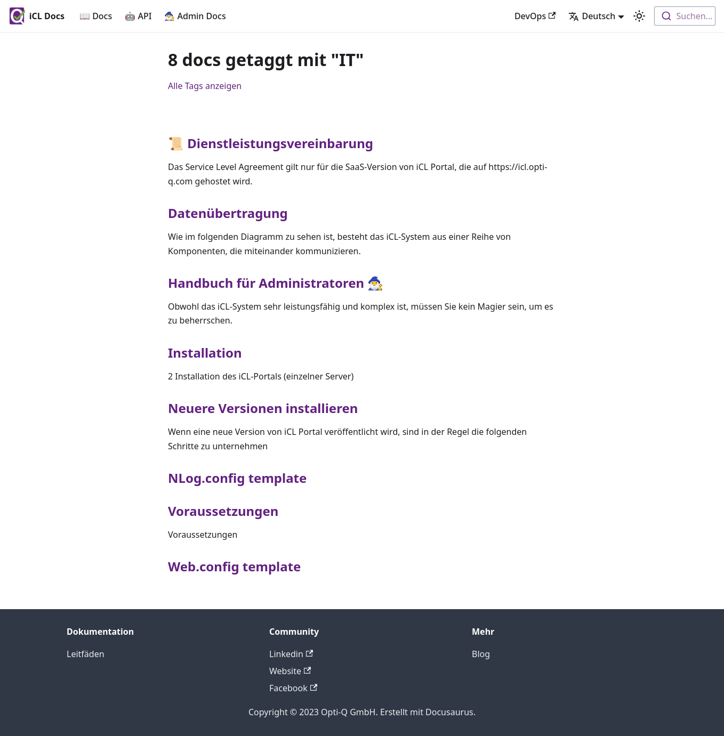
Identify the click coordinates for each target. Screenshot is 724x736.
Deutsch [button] (591, 16)
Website (290, 671)
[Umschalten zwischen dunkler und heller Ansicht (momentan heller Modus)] (639, 16)
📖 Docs (95, 16)
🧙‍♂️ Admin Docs (195, 16)
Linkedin (291, 654)
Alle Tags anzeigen (205, 86)
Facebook (293, 688)
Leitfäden (85, 654)
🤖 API (138, 16)
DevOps (535, 16)
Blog (481, 654)
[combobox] (684, 16)
